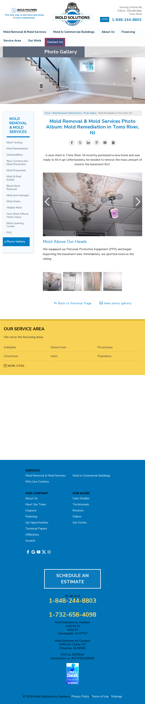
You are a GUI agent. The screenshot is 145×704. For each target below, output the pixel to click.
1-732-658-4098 (72, 615)
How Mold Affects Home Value (18, 215)
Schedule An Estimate (72, 578)
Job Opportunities (36, 522)
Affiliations (32, 534)
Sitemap (116, 696)
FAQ (9, 232)
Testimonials (80, 504)
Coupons (30, 510)
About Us (113, 32)
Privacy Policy (80, 696)
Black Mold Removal (13, 187)
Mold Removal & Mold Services (26, 32)
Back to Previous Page (73, 303)
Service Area (38, 42)
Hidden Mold (14, 207)
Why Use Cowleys (37, 481)
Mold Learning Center (15, 225)
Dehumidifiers (15, 155)
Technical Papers (36, 528)
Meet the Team (35, 504)
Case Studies (80, 498)
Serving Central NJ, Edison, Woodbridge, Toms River (130, 10)
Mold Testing (14, 142)
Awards (30, 540)
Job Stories (79, 522)
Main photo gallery (115, 303)
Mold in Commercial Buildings (76, 32)
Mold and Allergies (18, 195)
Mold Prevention (16, 170)
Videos (76, 516)
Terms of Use (100, 696)
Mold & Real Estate (14, 178)
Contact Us (88, 42)
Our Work (63, 42)
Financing (12, 42)
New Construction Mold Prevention (17, 163)
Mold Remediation (17, 148)
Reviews (78, 510)
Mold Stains (14, 201)
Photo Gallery (16, 241)
